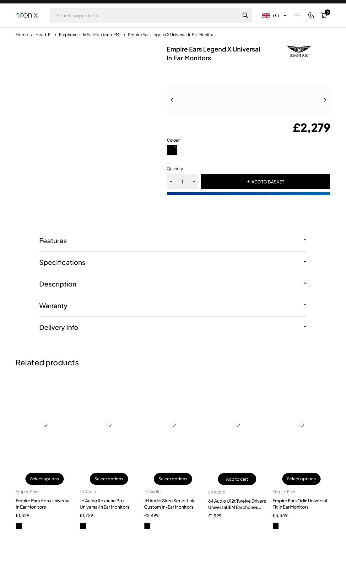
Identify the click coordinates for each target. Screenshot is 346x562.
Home (22, 34)
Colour (173, 140)
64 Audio (216, 491)
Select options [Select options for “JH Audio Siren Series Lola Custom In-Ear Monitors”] (173, 479)
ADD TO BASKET (267, 181)
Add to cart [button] (237, 479)
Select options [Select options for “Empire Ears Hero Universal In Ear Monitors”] (44, 479)
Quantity (175, 168)
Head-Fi (43, 34)
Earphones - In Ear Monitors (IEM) (90, 34)
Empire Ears (27, 491)
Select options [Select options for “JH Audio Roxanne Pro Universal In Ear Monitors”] (109, 479)
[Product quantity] (182, 181)
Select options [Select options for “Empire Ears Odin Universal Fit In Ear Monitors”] (301, 479)
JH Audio (88, 491)
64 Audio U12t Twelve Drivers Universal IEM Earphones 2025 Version (237, 507)
